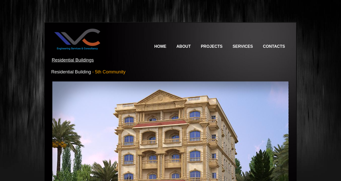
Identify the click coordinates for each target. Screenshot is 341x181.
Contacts (274, 46)
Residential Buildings (73, 60)
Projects (211, 46)
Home (160, 46)
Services (243, 46)
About (183, 46)
